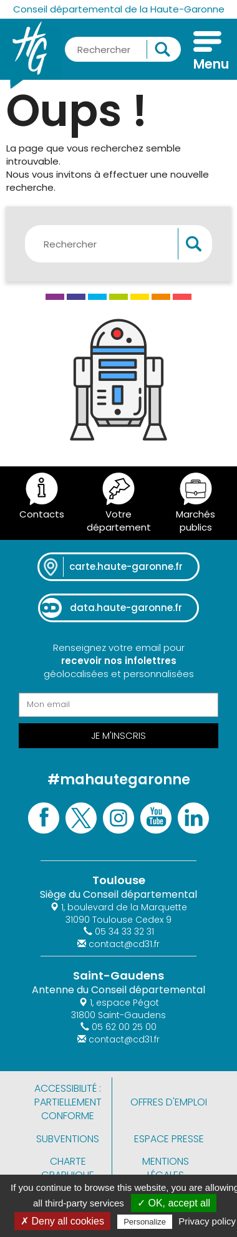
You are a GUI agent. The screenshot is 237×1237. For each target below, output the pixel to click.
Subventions (67, 1139)
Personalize (144, 1221)
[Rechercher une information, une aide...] (123, 49)
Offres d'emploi (168, 1102)
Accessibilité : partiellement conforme (68, 1102)
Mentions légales (165, 1168)
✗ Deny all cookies (62, 1221)
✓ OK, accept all (173, 1203)
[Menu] (207, 52)
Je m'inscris (118, 735)
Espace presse (169, 1139)
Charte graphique (67, 1168)
